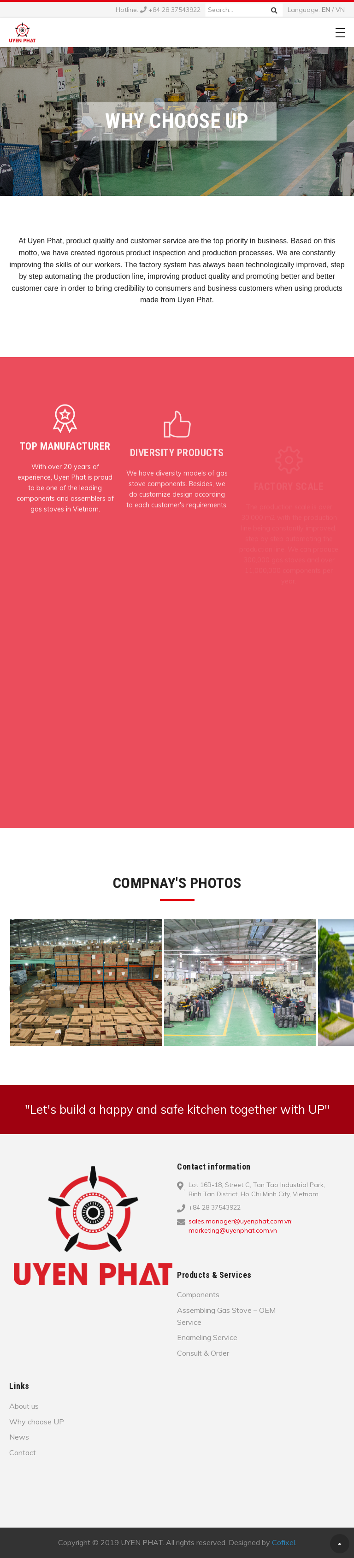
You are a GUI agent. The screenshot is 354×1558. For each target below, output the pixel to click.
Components (198, 1294)
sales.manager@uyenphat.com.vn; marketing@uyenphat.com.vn (241, 1226)
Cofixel (283, 1542)
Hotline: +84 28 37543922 (158, 10)
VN (340, 10)
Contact (22, 1452)
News (19, 1436)
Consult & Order (203, 1353)
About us (24, 1406)
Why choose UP (36, 1421)
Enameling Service (207, 1337)
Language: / (316, 10)
